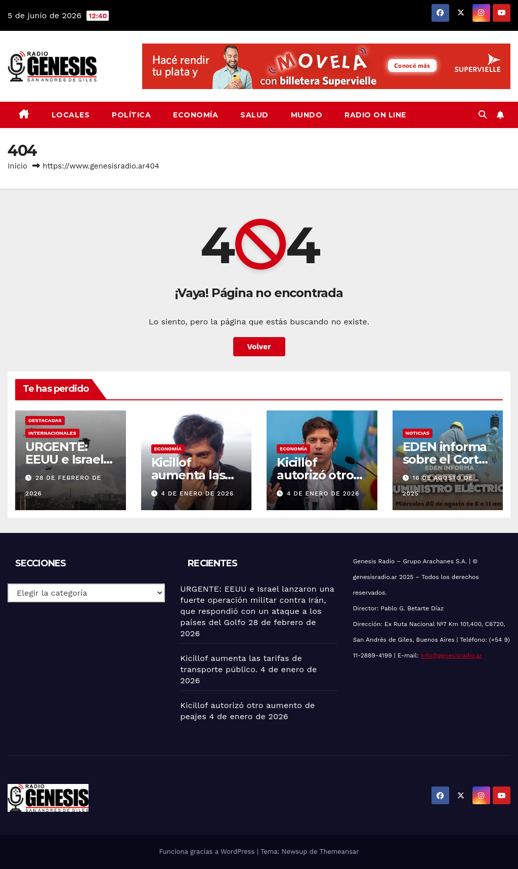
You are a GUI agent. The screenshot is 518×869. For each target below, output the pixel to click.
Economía (195, 114)
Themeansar (339, 851)
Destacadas (45, 420)
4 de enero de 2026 (197, 493)
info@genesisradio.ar (451, 655)
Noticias (417, 433)
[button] (483, 114)
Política (131, 114)
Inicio (17, 166)
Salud (254, 114)
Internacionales (52, 433)
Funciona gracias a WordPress (207, 851)
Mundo (307, 114)
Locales (71, 114)
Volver (259, 346)
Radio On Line (375, 114)
